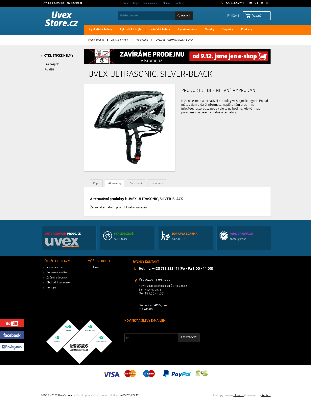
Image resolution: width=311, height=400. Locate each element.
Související (136, 183)
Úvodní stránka (96, 40)
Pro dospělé (142, 40)
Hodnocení (157, 183)
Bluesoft (238, 395)
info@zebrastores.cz (195, 108)
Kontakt (179, 3)
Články (166, 3)
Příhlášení (233, 15)
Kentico (266, 395)
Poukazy (246, 29)
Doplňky (227, 29)
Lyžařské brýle (187, 29)
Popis (96, 183)
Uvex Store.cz (61, 19)
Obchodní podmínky (58, 282)
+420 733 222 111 (234, 3)
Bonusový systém (57, 272)
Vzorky (209, 29)
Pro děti (49, 69)
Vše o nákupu (150, 3)
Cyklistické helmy (100, 29)
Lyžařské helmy (160, 29)
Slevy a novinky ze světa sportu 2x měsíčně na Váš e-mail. (158, 328)
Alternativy (114, 183)
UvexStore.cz (74, 3)
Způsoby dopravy (56, 277)
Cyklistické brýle (131, 29)
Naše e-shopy (131, 3)
